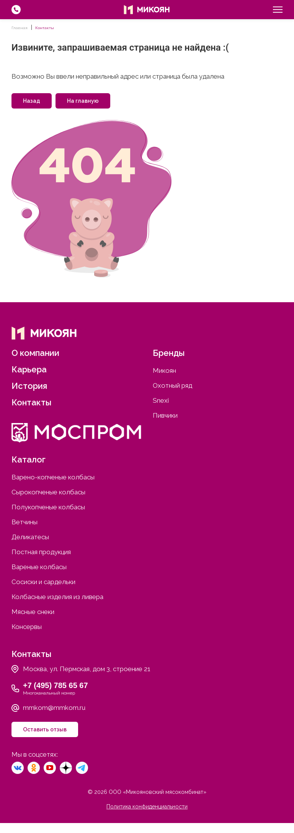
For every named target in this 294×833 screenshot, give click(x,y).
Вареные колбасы (39, 567)
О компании (35, 353)
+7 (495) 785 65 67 (55, 685)
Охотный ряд (172, 385)
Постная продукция (41, 552)
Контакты (31, 402)
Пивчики (165, 415)
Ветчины (24, 522)
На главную (83, 101)
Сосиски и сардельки (43, 582)
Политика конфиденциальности (147, 806)
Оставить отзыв (45, 729)
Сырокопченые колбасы (48, 492)
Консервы (26, 627)
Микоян (164, 370)
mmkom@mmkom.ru (54, 707)
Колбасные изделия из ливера (57, 597)
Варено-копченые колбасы (53, 477)
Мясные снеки (32, 612)
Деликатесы (30, 537)
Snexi (161, 400)
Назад (31, 101)
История (29, 386)
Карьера (29, 369)
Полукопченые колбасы (48, 507)
